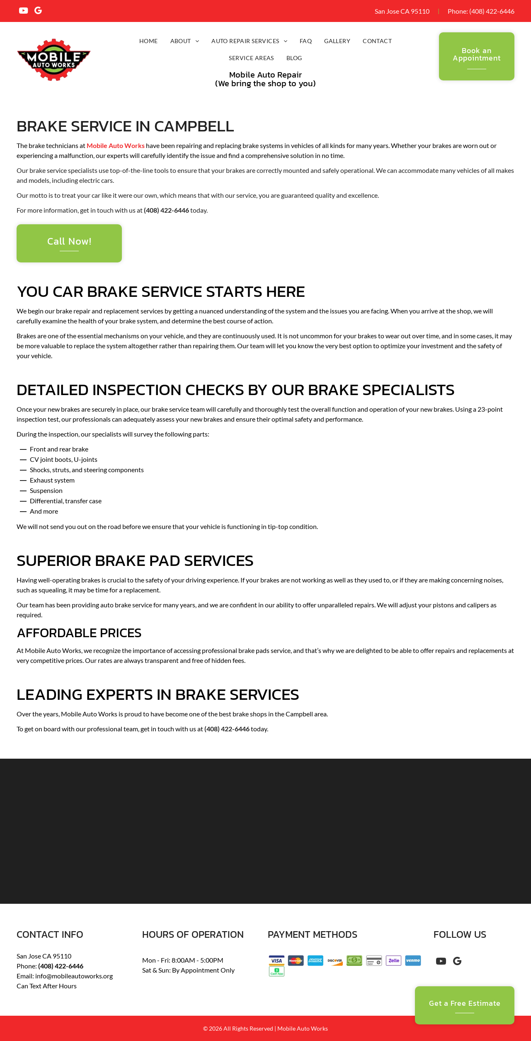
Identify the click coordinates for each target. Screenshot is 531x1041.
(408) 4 (479, 11)
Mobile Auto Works (116, 145)
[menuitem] (148, 40)
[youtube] (23, 11)
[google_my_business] (37, 11)
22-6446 (502, 11)
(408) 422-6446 (166, 210)
